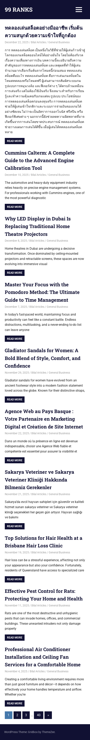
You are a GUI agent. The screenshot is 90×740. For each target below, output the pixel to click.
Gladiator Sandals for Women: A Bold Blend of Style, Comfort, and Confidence (42, 358)
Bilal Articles (38, 42)
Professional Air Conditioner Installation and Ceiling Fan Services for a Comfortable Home (43, 657)
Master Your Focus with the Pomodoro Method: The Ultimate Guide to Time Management (42, 292)
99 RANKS (19, 9)
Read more (14, 141)
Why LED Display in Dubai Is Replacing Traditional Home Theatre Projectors (38, 226)
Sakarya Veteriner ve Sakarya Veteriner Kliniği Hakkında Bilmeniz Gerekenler (39, 480)
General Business (59, 42)
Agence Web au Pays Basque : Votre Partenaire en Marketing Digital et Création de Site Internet (44, 419)
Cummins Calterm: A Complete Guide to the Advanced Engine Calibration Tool (40, 160)
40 (39, 715)
